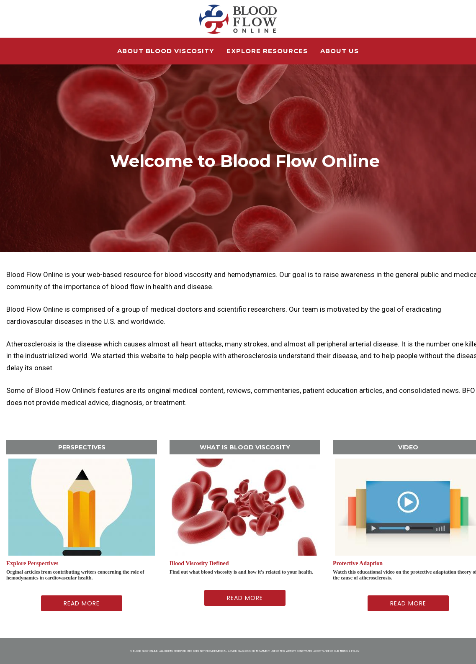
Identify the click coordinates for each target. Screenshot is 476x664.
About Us (339, 51)
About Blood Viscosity (165, 51)
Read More (82, 603)
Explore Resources (267, 51)
